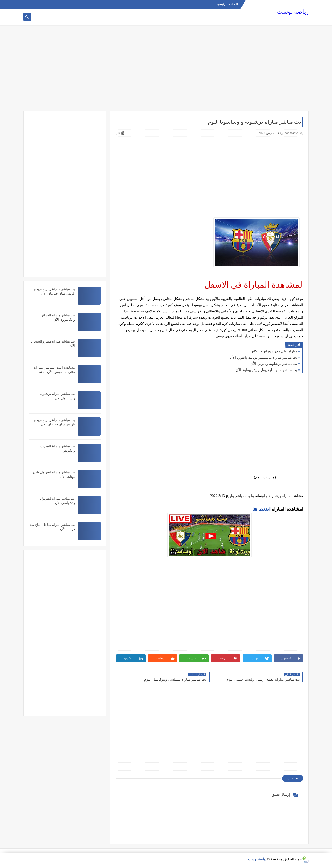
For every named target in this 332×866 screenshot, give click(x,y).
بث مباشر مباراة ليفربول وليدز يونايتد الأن (266, 370)
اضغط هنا (261, 509)
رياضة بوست (293, 12)
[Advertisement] (166, 70)
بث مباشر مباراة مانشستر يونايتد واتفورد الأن (263, 357)
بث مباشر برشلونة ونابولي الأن (274, 364)
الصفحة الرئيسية (227, 4)
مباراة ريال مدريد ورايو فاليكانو (274, 351)
